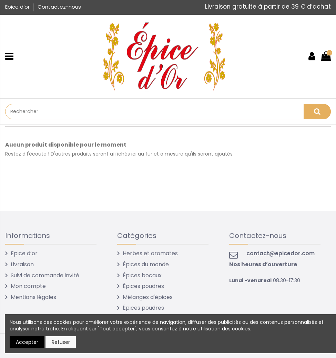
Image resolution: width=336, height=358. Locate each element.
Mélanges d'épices (148, 297)
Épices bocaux (142, 275)
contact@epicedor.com (280, 253)
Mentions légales (33, 297)
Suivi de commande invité (45, 275)
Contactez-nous (59, 6)
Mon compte (28, 286)
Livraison (22, 264)
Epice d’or (18, 6)
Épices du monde (146, 264)
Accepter (27, 342)
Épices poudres (143, 286)
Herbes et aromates (150, 253)
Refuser (61, 342)
